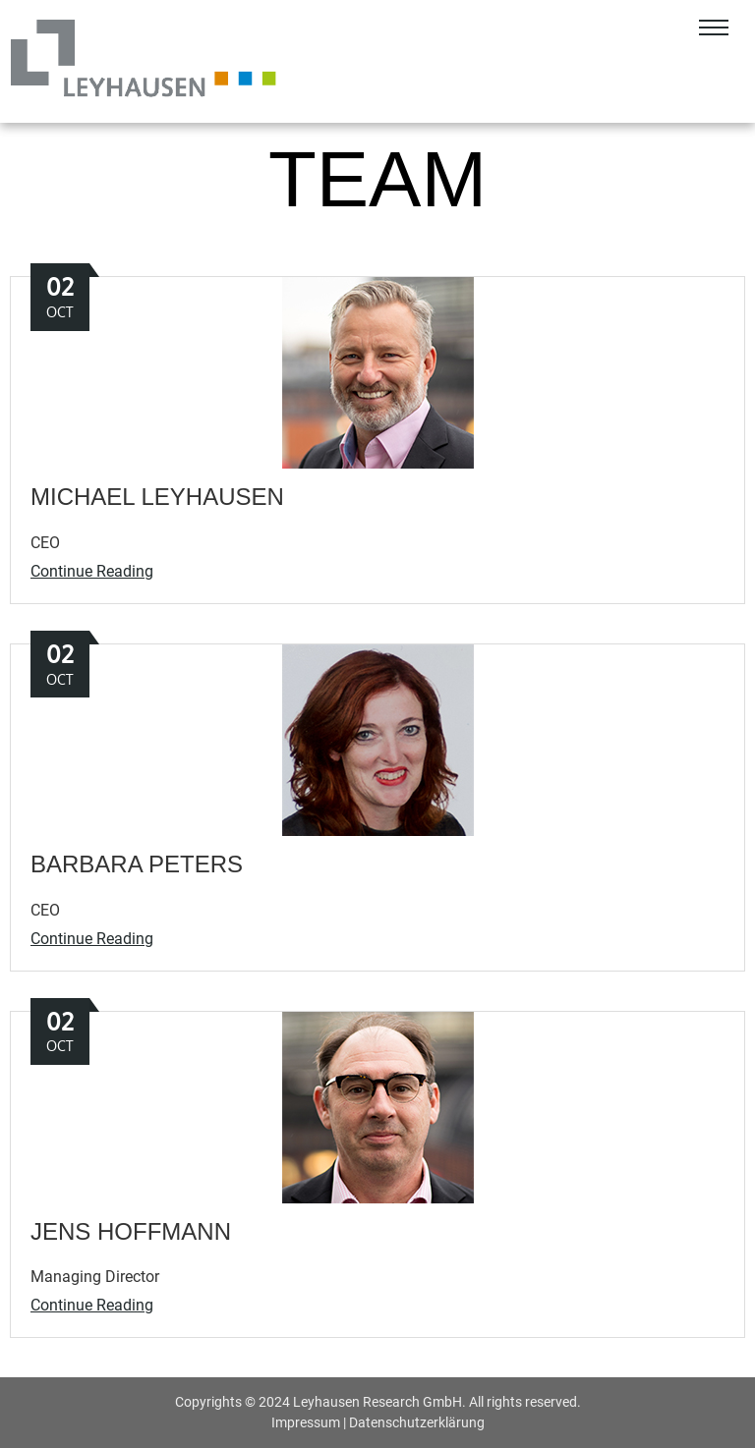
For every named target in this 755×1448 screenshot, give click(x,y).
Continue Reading (91, 571)
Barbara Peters (136, 864)
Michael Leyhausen (157, 496)
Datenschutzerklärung (417, 1422)
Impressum (305, 1422)
